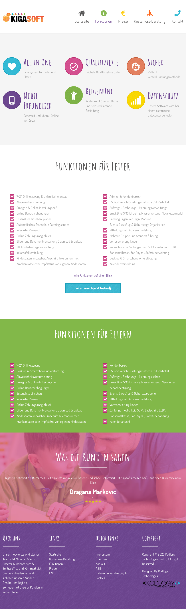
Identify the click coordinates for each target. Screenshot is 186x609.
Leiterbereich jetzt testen (93, 288)
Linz (93, 497)
